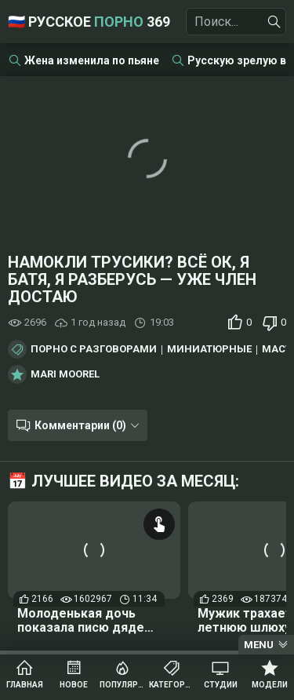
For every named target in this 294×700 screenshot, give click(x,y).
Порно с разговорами (94, 349)
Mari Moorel (65, 374)
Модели (270, 684)
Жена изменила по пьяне (91, 60)
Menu (259, 645)
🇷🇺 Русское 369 (89, 21)
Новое (74, 684)
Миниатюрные (209, 349)
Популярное (123, 684)
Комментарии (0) (80, 425)
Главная (24, 684)
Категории (172, 684)
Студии (221, 684)
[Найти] (274, 22)
